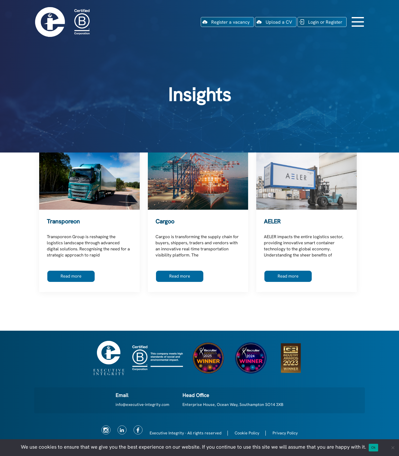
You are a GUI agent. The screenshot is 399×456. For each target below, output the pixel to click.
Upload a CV (279, 22)
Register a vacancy (230, 22)
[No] (392, 447)
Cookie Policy (247, 433)
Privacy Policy (285, 433)
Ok (373, 447)
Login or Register (325, 22)
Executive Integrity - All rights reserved (185, 433)
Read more (71, 276)
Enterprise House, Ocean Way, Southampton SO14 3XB (232, 404)
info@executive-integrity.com (142, 404)
